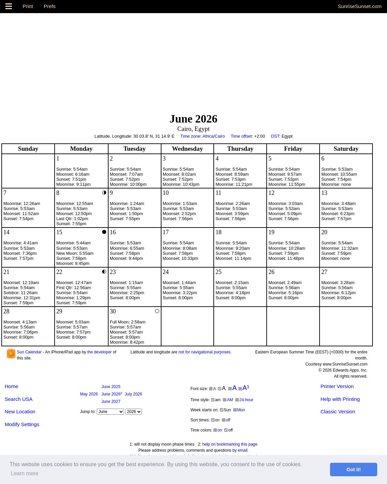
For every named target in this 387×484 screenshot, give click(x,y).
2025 (110, 386)
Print (28, 6)
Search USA (19, 399)
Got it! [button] (354, 469)
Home (11, 386)
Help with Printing (340, 399)
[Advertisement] (193, 60)
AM (228, 399)
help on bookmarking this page (229, 444)
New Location (20, 411)
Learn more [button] (24, 473)
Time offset (241, 136)
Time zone (190, 136)
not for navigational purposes (204, 352)
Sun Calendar (29, 352)
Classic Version (338, 411)
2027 (110, 401)
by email (239, 450)
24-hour (244, 399)
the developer (99, 352)
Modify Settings (22, 424)
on (217, 430)
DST (275, 136)
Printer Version (337, 386)
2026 (89, 394)
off (226, 420)
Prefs (50, 6)
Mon (239, 410)
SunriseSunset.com (360, 6)
